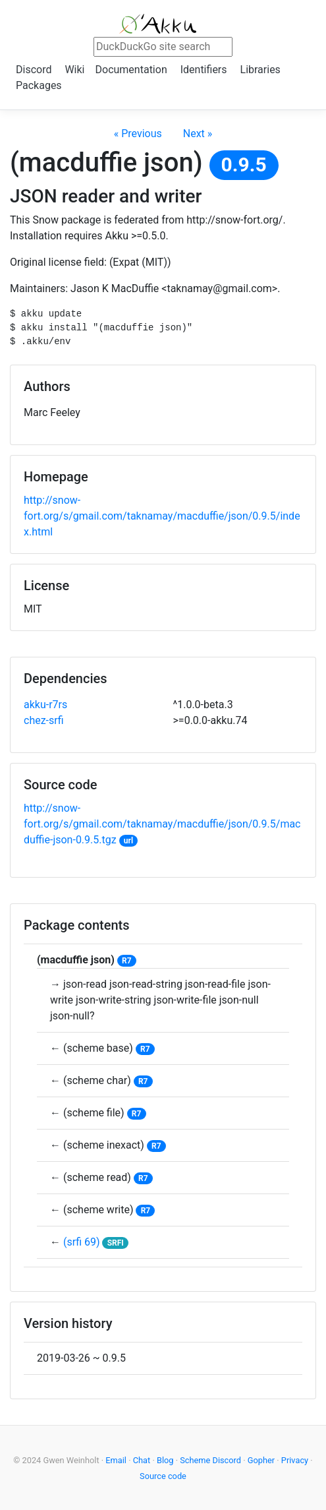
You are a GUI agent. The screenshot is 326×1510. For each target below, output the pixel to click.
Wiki (74, 69)
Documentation (131, 69)
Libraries (260, 69)
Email (115, 1460)
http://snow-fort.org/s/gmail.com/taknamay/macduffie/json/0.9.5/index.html (162, 516)
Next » (198, 133)
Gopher (261, 1460)
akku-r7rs (45, 704)
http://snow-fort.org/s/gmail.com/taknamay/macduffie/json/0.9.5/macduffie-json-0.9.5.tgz (162, 824)
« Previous (138, 133)
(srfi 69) (81, 1242)
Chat (142, 1460)
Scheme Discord (210, 1460)
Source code (163, 1476)
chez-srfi (44, 720)
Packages (39, 85)
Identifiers (203, 69)
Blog (165, 1460)
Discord (33, 69)
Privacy (294, 1460)
